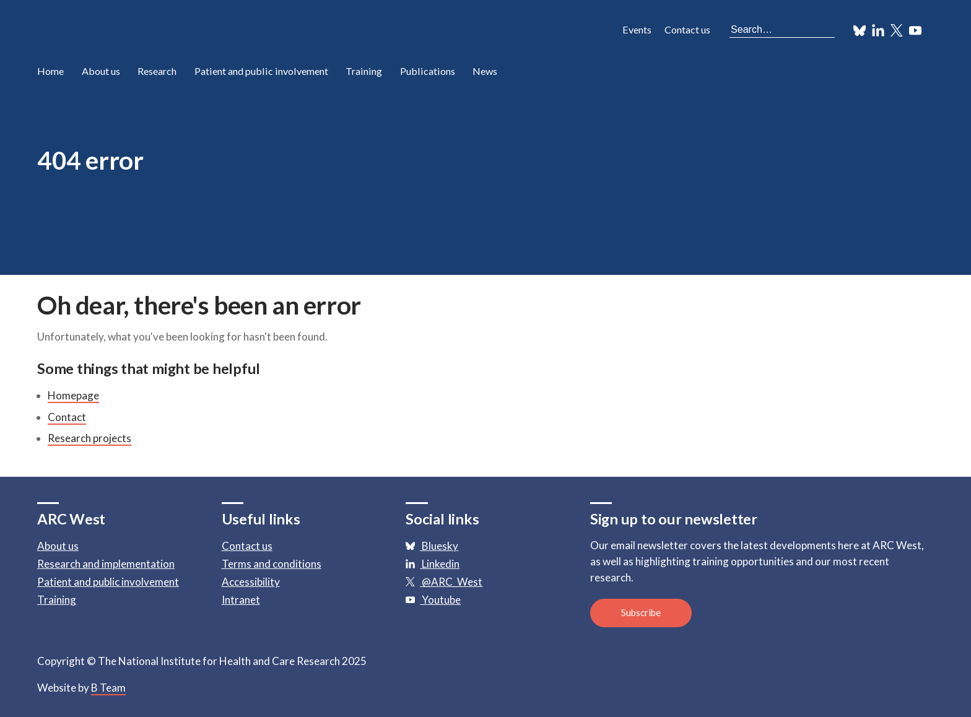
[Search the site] (782, 29)
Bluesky (432, 545)
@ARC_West (444, 581)
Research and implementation (106, 563)
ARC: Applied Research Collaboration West (148, 31)
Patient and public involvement (261, 71)
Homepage (73, 395)
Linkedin (432, 563)
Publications (427, 71)
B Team (108, 687)
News (484, 71)
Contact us (687, 29)
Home (50, 71)
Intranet (241, 599)
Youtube (433, 599)
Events (636, 29)
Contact (67, 417)
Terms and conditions (271, 563)
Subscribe (641, 612)
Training (364, 71)
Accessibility (251, 581)
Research (156, 71)
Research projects (89, 438)
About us (101, 71)
